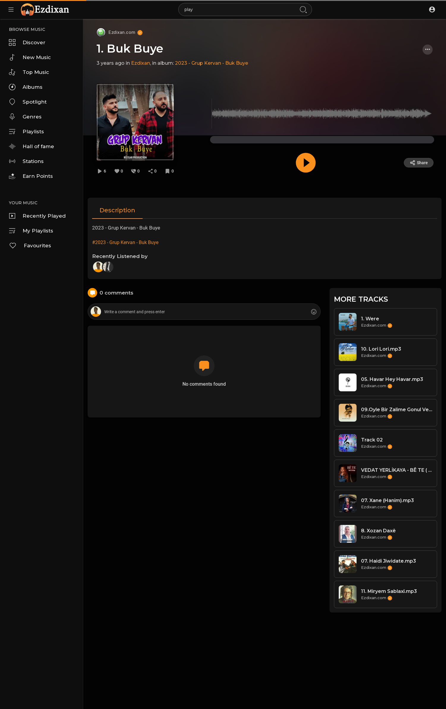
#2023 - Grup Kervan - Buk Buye (125, 242)
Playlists (26, 131)
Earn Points (31, 176)
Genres (25, 116)
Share (419, 163)
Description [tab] (117, 210)
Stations (26, 161)
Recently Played (37, 216)
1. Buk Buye (130, 49)
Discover (27, 42)
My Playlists (31, 230)
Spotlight (28, 102)
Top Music (29, 72)
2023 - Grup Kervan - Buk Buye (211, 63)
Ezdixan (140, 63)
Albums (25, 87)
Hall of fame (31, 146)
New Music (30, 57)
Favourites (30, 245)
